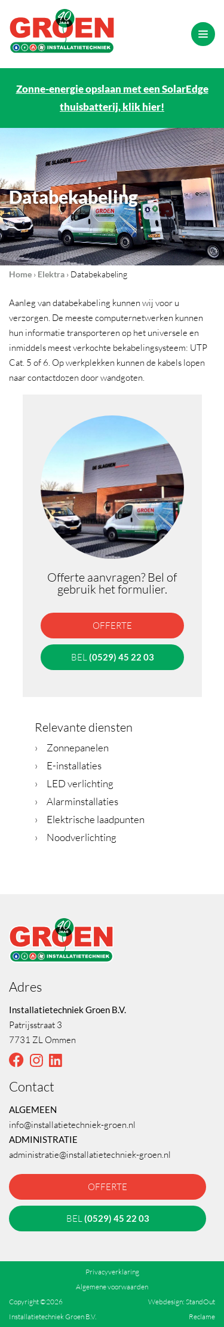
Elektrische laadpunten (90, 819)
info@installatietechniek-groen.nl (72, 1124)
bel (112, 657)
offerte (112, 625)
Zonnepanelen (72, 747)
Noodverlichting (75, 837)
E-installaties (68, 765)
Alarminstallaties (76, 801)
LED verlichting (74, 783)
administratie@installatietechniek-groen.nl (90, 1154)
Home (20, 274)
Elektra (51, 274)
